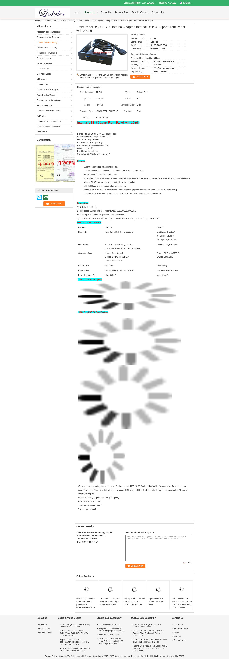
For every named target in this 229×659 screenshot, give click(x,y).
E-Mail (176, 632)
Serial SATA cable (44, 63)
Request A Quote (167, 2)
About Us (106, 12)
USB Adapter (42, 84)
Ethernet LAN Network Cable (49, 100)
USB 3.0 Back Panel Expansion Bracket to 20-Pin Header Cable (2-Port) (150, 640)
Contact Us (158, 12)
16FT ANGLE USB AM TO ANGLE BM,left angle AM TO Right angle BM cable (111, 641)
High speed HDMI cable (47, 53)
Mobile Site (179, 640)
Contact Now (142, 77)
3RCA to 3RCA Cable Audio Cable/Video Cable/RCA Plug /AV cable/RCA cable (74, 633)
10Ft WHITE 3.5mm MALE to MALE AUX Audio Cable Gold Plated (75, 649)
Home (78, 12)
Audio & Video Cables (46, 95)
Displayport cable (44, 58)
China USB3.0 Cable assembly (71, 656)
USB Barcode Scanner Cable (49, 121)
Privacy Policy (51, 656)
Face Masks (42, 132)
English (188, 2)
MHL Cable (41, 79)
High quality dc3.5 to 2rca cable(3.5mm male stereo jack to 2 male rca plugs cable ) (74, 641)
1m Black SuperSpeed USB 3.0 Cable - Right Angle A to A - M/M (109, 602)
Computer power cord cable (48, 111)
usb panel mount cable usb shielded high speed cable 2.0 (111, 629)
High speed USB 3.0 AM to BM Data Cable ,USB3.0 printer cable (134, 602)
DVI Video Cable (44, 74)
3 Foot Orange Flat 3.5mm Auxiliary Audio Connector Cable (75, 625)
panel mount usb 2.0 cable (110, 635)
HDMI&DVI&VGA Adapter (47, 90)
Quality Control (140, 12)
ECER (181, 656)
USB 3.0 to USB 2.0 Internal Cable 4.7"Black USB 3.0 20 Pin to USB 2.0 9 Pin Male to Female (182, 604)
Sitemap (177, 636)
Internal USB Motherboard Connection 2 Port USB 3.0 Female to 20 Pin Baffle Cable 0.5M (150, 648)
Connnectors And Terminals (48, 37)
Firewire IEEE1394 (45, 105)
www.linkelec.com (92, 501)
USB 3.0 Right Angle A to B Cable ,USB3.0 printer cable (85, 602)
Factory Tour (121, 12)
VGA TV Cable (43, 69)
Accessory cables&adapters (48, 32)
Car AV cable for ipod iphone (49, 126)
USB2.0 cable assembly (47, 48)
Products (90, 12)
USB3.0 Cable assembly (64, 21)
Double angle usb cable (108, 624)
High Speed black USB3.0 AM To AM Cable (156, 602)
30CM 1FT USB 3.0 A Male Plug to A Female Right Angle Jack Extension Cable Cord (148, 633)
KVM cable (41, 116)
